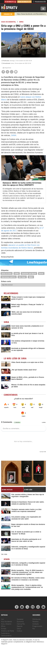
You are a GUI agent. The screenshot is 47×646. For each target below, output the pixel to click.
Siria (21, 22)
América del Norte (7, 630)
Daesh (41, 273)
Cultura (19, 630)
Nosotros (35, 621)
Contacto (35, 623)
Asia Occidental (6, 621)
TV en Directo (10, 1)
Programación (40, 1)
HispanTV (9, 7)
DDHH (31, 276)
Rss (33, 628)
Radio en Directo (24, 1)
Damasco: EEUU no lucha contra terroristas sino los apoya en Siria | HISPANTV (22, 184)
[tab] (12, 489)
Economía (20, 621)
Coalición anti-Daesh (29, 273)
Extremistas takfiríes (8, 276)
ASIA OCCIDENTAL (8, 22)
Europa (3, 628)
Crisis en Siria (6, 273)
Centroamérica (6, 635)
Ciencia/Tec (21, 623)
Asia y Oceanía (6, 623)
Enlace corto (6, 281)
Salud (19, 628)
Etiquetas (4, 270)
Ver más (4, 554)
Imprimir (6, 68)
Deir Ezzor (22, 276)
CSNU (17, 273)
